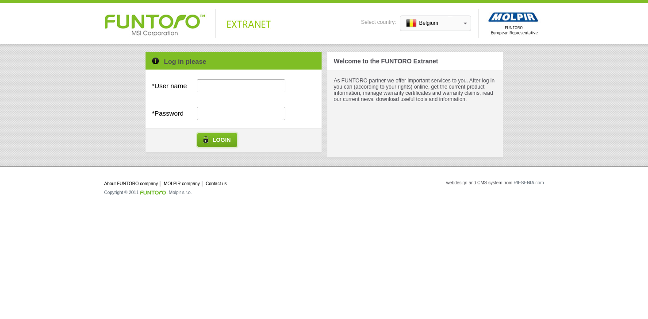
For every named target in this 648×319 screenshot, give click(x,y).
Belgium (428, 23)
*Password (168, 113)
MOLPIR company (182, 183)
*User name (169, 85)
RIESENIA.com (529, 182)
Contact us (216, 183)
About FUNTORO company (131, 183)
